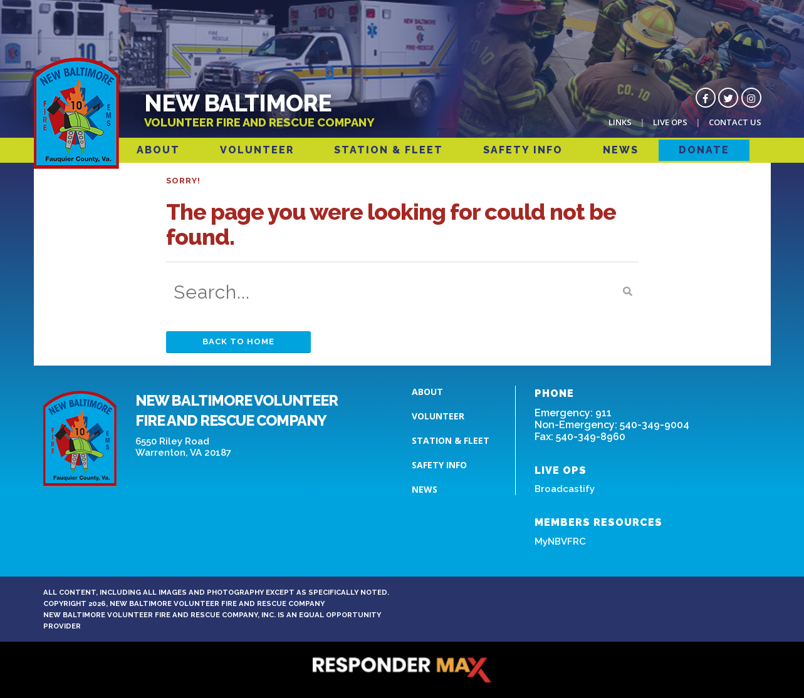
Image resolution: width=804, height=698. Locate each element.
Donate (704, 150)
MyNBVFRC (560, 541)
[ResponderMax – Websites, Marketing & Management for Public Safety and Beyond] (402, 670)
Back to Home (238, 341)
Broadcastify (565, 489)
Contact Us (735, 122)
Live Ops (670, 122)
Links (620, 122)
